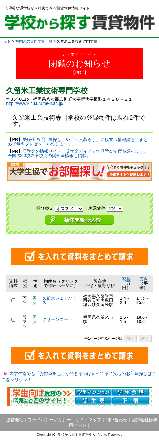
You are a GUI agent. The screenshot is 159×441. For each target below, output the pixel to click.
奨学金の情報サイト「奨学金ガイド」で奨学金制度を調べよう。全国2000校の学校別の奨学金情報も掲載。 (78, 153)
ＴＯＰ (5, 41)
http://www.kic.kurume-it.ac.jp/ (34, 103)
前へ (130, 338)
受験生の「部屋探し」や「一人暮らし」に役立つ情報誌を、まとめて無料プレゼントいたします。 (78, 141)
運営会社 (14, 419)
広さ (143, 279)
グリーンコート (57, 319)
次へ (145, 338)
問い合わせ (116, 419)
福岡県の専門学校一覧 (33, 41)
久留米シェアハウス (59, 300)
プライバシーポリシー (49, 419)
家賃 (126, 279)
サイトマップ (88, 419)
